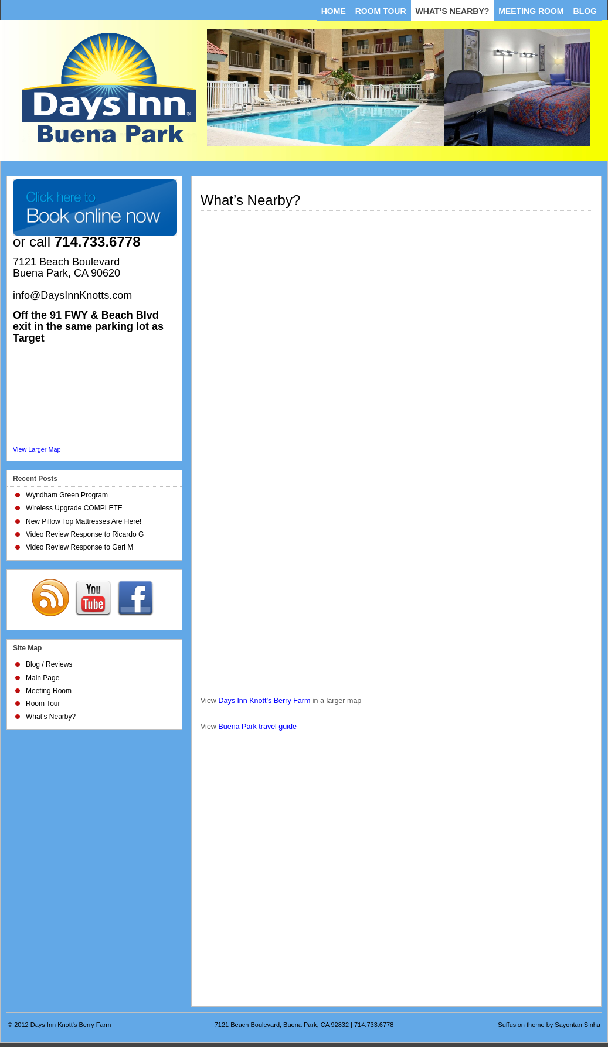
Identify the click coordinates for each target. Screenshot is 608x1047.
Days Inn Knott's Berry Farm (70, 1024)
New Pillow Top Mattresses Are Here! (83, 521)
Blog (585, 11)
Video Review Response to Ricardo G (85, 534)
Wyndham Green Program (67, 495)
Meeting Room (530, 11)
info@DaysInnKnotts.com (72, 295)
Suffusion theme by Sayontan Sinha (549, 1024)
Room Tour (380, 11)
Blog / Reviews (49, 664)
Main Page (42, 678)
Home (333, 11)
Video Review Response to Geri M (79, 547)
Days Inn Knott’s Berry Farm (264, 701)
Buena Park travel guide (257, 726)
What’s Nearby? (453, 11)
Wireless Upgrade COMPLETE (74, 508)
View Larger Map (36, 449)
